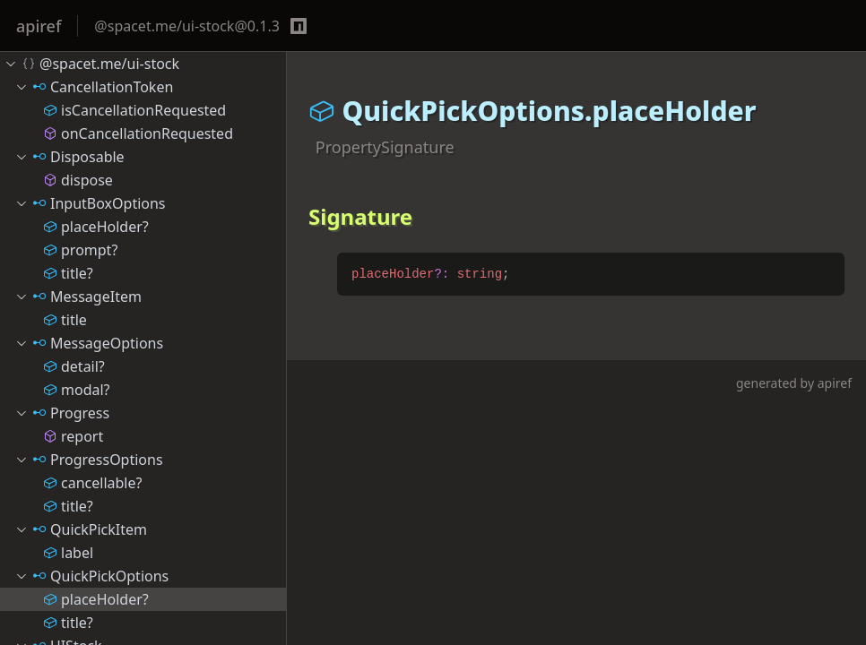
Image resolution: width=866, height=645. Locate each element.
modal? (76, 390)
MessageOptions (88, 343)
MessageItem (78, 296)
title (65, 320)
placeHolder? (96, 226)
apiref (38, 26)
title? (68, 273)
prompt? (80, 250)
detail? (74, 366)
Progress (61, 413)
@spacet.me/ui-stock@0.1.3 (187, 26)
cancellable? (92, 483)
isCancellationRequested (134, 110)
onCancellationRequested (138, 133)
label (68, 553)
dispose (78, 180)
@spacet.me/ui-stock (91, 63)
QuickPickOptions (91, 576)
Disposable (69, 157)
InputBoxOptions (90, 203)
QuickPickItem (80, 529)
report (73, 436)
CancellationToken (93, 87)
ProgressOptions (88, 459)
